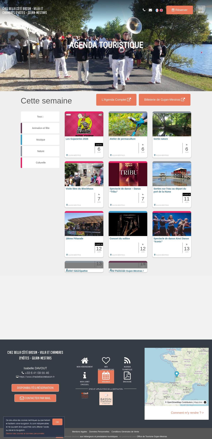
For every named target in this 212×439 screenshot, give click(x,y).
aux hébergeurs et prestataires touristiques (99, 436)
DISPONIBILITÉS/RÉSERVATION (35, 388)
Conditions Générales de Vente (125, 432)
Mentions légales (79, 432)
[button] (84, 136)
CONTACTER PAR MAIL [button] (35, 398)
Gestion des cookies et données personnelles (25, 433)
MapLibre (198, 402)
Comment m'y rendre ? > (187, 412)
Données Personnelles (99, 432)
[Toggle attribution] (205, 402)
